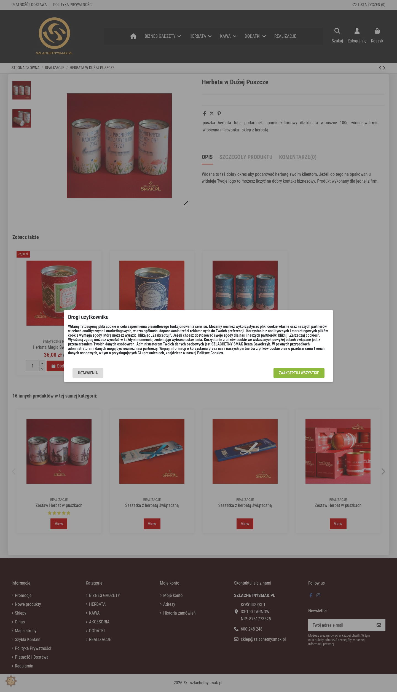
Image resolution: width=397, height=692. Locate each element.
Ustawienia (88, 373)
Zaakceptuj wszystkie (299, 373)
